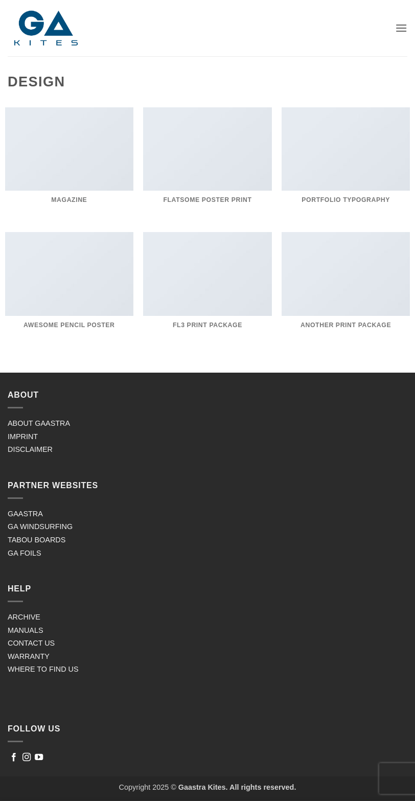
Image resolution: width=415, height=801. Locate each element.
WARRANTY (29, 656)
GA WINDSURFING (40, 526)
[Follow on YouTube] (39, 757)
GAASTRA (25, 514)
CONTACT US (31, 643)
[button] (401, 27)
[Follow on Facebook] (14, 757)
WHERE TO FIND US (43, 669)
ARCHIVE (24, 617)
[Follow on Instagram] (26, 757)
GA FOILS (24, 553)
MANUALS (25, 630)
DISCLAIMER (30, 449)
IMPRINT (23, 436)
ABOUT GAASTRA (39, 423)
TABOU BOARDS (36, 540)
